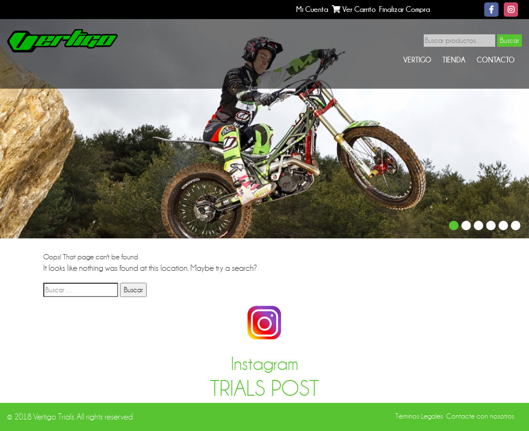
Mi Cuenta (312, 9)
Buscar (509, 40)
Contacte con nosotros (480, 416)
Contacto (496, 60)
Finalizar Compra (404, 9)
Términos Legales (419, 416)
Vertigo (417, 60)
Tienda (453, 60)
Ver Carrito (354, 9)
